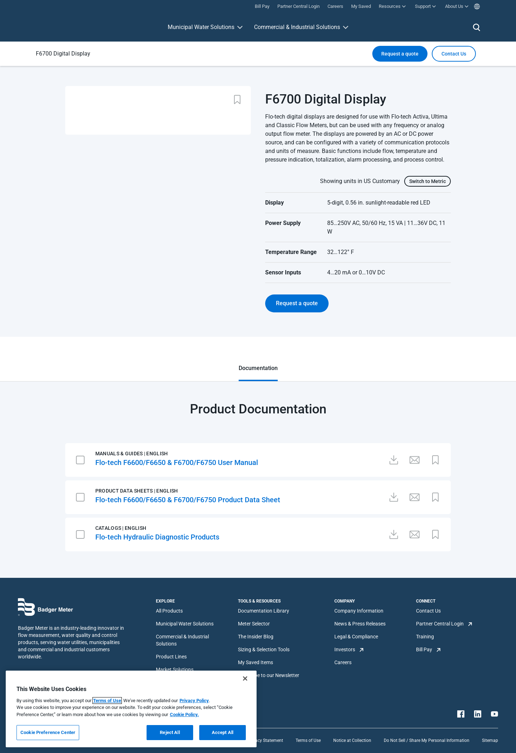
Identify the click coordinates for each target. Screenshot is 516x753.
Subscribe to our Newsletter (268, 675)
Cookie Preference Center (47, 732)
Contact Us (428, 611)
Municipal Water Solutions (201, 27)
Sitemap (490, 740)
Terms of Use (308, 740)
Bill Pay (424, 649)
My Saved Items (255, 662)
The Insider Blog (255, 636)
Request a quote (400, 54)
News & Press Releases (360, 624)
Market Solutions (175, 669)
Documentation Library (263, 611)
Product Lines (171, 657)
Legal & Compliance (356, 636)
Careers (343, 662)
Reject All (170, 732)
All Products (169, 611)
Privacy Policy (194, 700)
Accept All (222, 732)
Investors (344, 649)
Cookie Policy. (184, 714)
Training (425, 636)
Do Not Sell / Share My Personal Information (426, 740)
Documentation (258, 368)
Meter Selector (254, 624)
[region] (131, 709)
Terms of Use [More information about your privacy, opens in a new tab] (107, 700)
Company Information (358, 611)
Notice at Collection (352, 740)
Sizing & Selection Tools (264, 649)
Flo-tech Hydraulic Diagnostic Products (157, 537)
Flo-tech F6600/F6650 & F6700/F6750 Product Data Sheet (187, 499)
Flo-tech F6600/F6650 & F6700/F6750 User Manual (176, 462)
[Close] (245, 678)
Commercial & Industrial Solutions (297, 27)
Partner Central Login (440, 624)
